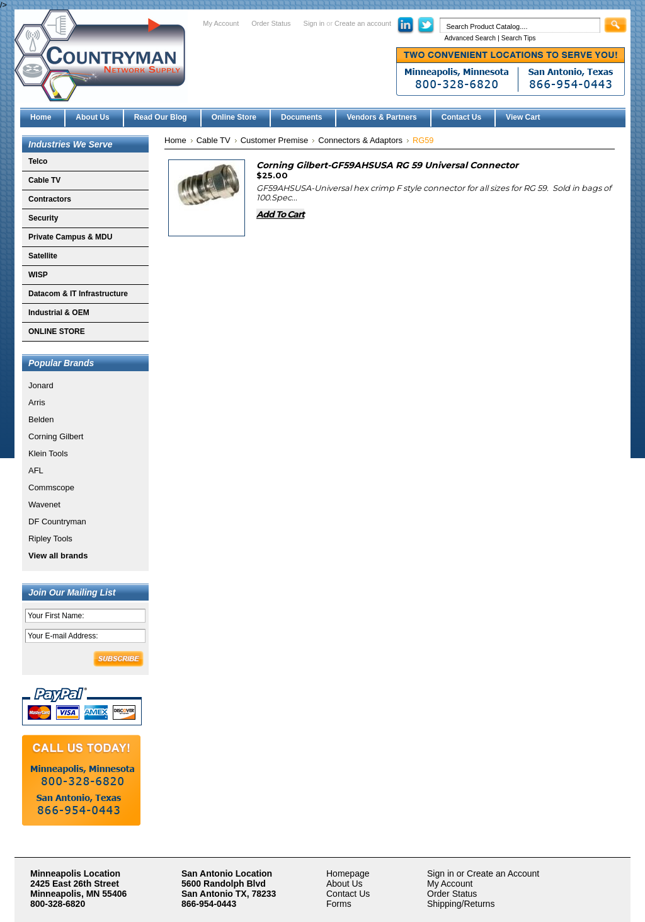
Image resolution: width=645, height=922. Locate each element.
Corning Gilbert (55, 436)
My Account (221, 23)
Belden (41, 419)
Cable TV (44, 180)
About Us (344, 884)
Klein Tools (48, 453)
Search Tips (518, 38)
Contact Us (348, 894)
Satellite (42, 255)
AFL (35, 470)
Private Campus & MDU (70, 237)
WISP (38, 274)
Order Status (270, 23)
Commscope (51, 487)
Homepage (348, 873)
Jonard (41, 385)
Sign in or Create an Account (483, 873)
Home (175, 140)
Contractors (49, 199)
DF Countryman (57, 521)
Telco (37, 161)
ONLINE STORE (56, 331)
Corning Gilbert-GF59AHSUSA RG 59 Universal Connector (387, 165)
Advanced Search (470, 38)
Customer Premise (275, 140)
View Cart (523, 117)
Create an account (362, 23)
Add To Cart (280, 214)
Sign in (314, 23)
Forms (338, 904)
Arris (36, 402)
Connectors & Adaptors (360, 140)
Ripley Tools (50, 538)
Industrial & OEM (58, 312)
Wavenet (44, 504)
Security (43, 218)
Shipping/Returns (460, 904)
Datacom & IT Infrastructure (78, 293)
